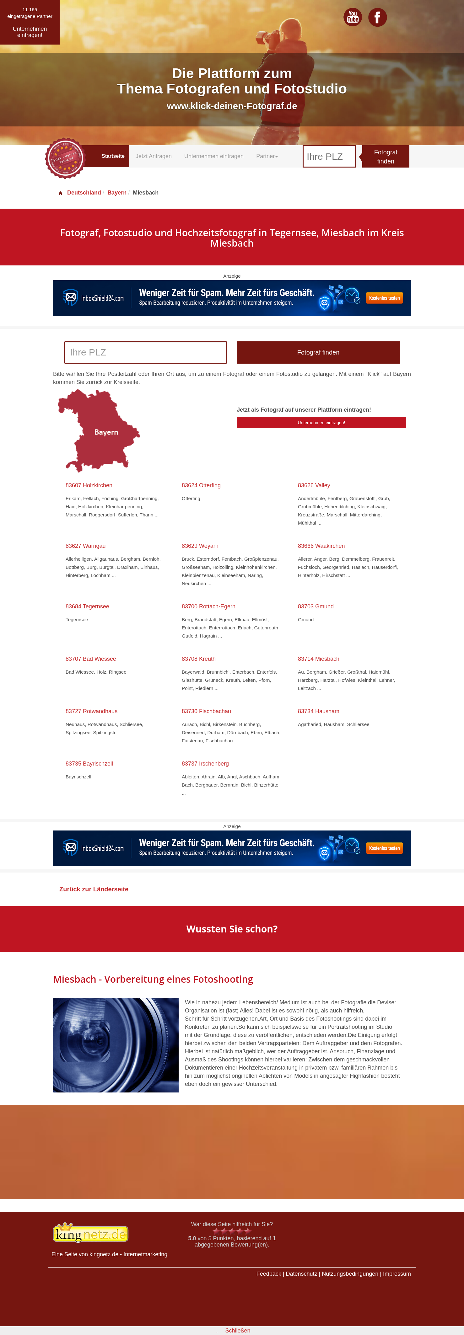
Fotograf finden (385, 157)
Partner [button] (267, 156)
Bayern (117, 193)
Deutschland (79, 193)
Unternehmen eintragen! (321, 422)
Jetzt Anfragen (154, 156)
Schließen (237, 1330)
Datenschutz (301, 1274)
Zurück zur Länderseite (93, 889)
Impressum (397, 1274)
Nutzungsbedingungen (350, 1274)
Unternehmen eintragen (214, 156)
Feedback (268, 1274)
